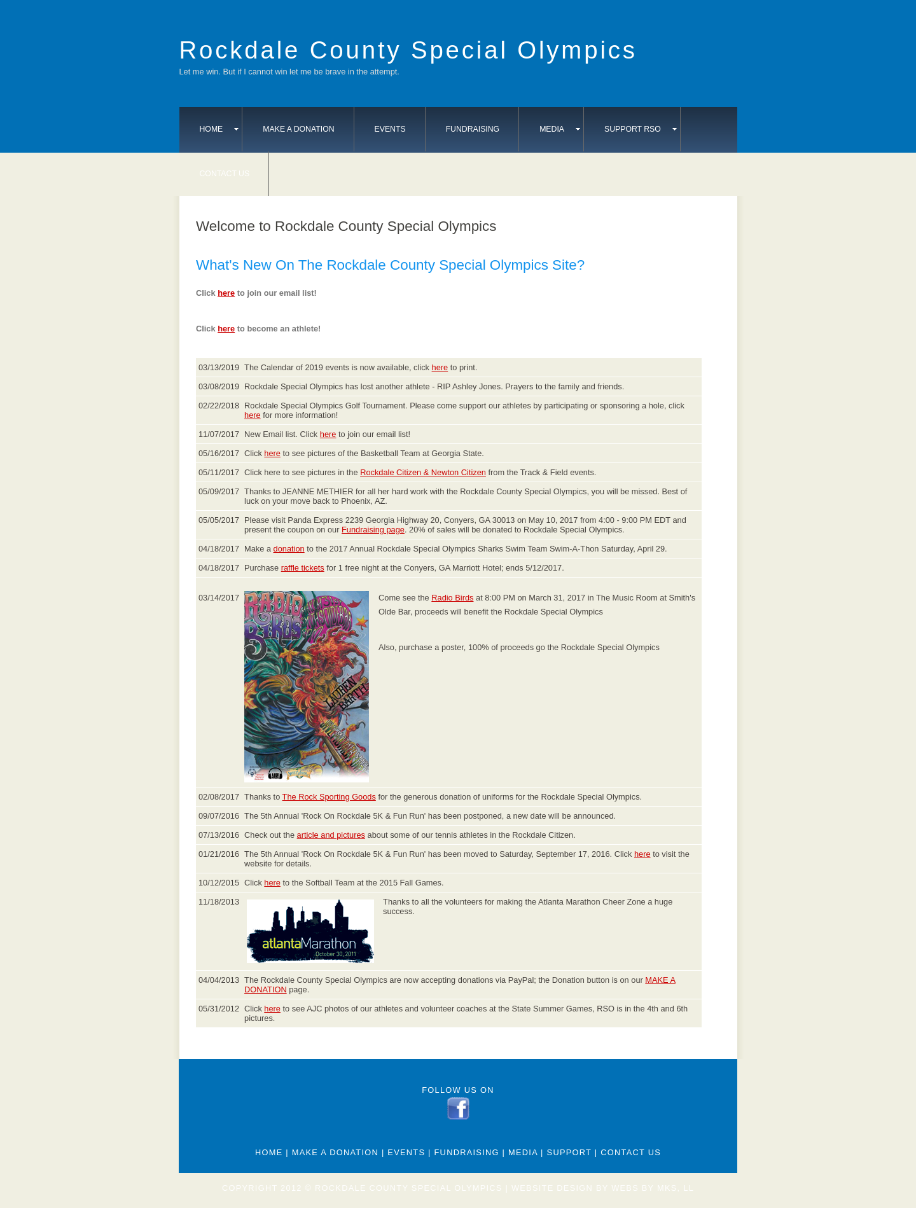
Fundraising (473, 129)
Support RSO (640, 129)
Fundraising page (373, 529)
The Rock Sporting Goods (329, 797)
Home (219, 129)
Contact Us (225, 173)
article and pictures (331, 835)
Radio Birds (452, 597)
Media (559, 129)
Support (569, 1152)
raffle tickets (302, 568)
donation (289, 548)
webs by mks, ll (652, 1188)
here (226, 293)
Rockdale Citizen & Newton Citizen (423, 472)
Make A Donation (298, 129)
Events (390, 129)
